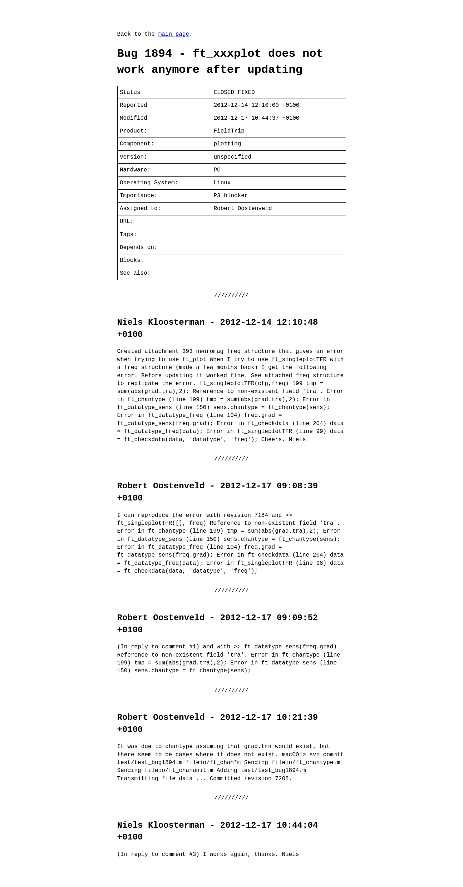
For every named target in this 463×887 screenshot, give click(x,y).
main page (173, 34)
